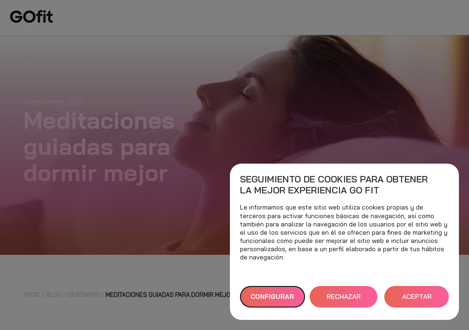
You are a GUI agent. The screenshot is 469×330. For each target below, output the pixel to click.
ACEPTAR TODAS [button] (416, 300)
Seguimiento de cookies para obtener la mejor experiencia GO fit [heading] (334, 185)
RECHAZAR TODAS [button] (343, 300)
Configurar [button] (272, 296)
